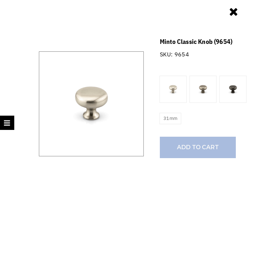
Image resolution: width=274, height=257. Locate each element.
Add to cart (198, 147)
